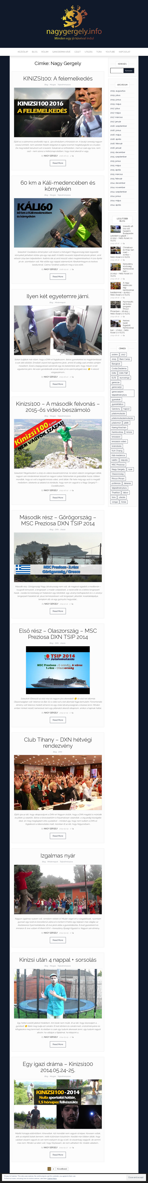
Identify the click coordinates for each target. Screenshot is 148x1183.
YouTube (110, 52)
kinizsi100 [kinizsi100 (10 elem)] (116, 437)
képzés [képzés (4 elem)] (124, 460)
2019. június (115, 99)
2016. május (115, 135)
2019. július (115, 95)
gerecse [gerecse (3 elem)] (115, 382)
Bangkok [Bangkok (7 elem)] (116, 364)
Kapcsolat (124, 52)
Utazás (88, 52)
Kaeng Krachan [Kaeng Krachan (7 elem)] (119, 427)
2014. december (117, 183)
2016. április (115, 139)
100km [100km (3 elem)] (115, 354)
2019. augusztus (117, 91)
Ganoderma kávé (61, 52)
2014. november (117, 187)
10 (70, 1148)
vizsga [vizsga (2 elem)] (115, 502)
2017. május (115, 113)
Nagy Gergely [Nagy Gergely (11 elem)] (118, 469)
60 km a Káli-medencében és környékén (58, 185)
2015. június (115, 161)
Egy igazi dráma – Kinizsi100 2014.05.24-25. (58, 1067)
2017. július (115, 108)
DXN (56, 529)
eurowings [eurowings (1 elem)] (124, 378)
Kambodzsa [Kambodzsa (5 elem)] (117, 432)
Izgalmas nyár (57, 855)
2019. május (115, 104)
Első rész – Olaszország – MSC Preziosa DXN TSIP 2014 (58, 634)
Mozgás (53, 85)
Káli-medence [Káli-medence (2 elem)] (118, 455)
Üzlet (77, 52)
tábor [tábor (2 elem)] (125, 492)
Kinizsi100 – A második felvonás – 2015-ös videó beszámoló (58, 406)
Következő (62, 1169)
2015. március (116, 174)
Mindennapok (60, 302)
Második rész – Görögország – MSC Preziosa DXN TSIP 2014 (58, 520)
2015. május (115, 165)
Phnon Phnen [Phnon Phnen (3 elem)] (118, 478)
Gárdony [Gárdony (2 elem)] (116, 409)
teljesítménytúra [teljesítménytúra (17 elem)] (119, 488)
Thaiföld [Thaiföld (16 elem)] (116, 492)
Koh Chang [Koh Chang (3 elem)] (117, 451)
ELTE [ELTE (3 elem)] (114, 378)
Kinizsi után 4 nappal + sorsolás (57, 960)
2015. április (115, 170)
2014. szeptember (118, 192)
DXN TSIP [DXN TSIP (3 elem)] (123, 373)
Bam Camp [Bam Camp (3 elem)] (125, 359)
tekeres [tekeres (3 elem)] (127, 483)
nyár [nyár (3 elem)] (130, 469)
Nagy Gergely (51, 156)
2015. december (117, 152)
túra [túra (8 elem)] (113, 497)
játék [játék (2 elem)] (126, 423)
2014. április (115, 205)
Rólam (44, 52)
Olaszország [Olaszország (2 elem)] (118, 474)
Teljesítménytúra (63, 85)
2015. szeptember (118, 157)
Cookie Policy (52, 1178)
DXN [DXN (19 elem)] (114, 373)
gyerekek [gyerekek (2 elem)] (116, 399)
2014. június (115, 196)
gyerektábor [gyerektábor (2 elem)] (117, 404)
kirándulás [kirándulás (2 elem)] (116, 446)
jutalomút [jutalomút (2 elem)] (116, 423)
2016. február (116, 143)
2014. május (115, 200)
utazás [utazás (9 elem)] (122, 497)
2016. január (115, 148)
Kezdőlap (23, 52)
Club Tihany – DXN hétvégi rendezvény (58, 742)
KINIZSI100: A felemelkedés (58, 78)
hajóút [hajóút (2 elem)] (126, 409)
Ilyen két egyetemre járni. (58, 296)
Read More (58, 163)
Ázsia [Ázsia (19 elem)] (123, 502)
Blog (34, 52)
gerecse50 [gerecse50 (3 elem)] (117, 387)
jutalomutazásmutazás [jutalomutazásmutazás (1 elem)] (122, 418)
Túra (99, 52)
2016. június (115, 130)
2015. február (116, 178)
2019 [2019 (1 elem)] (114, 359)
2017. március (116, 117)
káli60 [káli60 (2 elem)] (114, 460)
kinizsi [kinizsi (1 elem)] (129, 432)
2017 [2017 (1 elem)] (123, 354)
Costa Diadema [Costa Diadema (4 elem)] (119, 368)
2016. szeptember (118, 126)
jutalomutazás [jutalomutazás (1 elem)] (118, 413)
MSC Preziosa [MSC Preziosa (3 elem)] (118, 464)
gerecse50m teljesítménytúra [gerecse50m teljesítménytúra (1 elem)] (119, 393)
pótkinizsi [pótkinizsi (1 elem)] (116, 483)
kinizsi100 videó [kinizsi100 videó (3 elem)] (119, 441)
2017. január (115, 121)
